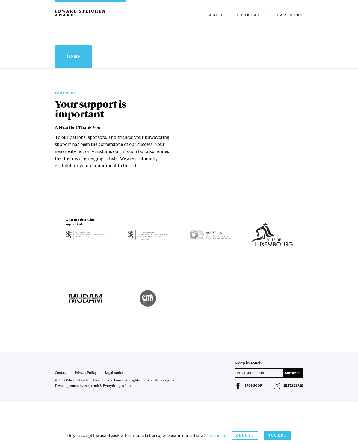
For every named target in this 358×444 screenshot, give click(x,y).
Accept (277, 435)
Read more (216, 436)
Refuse (245, 435)
